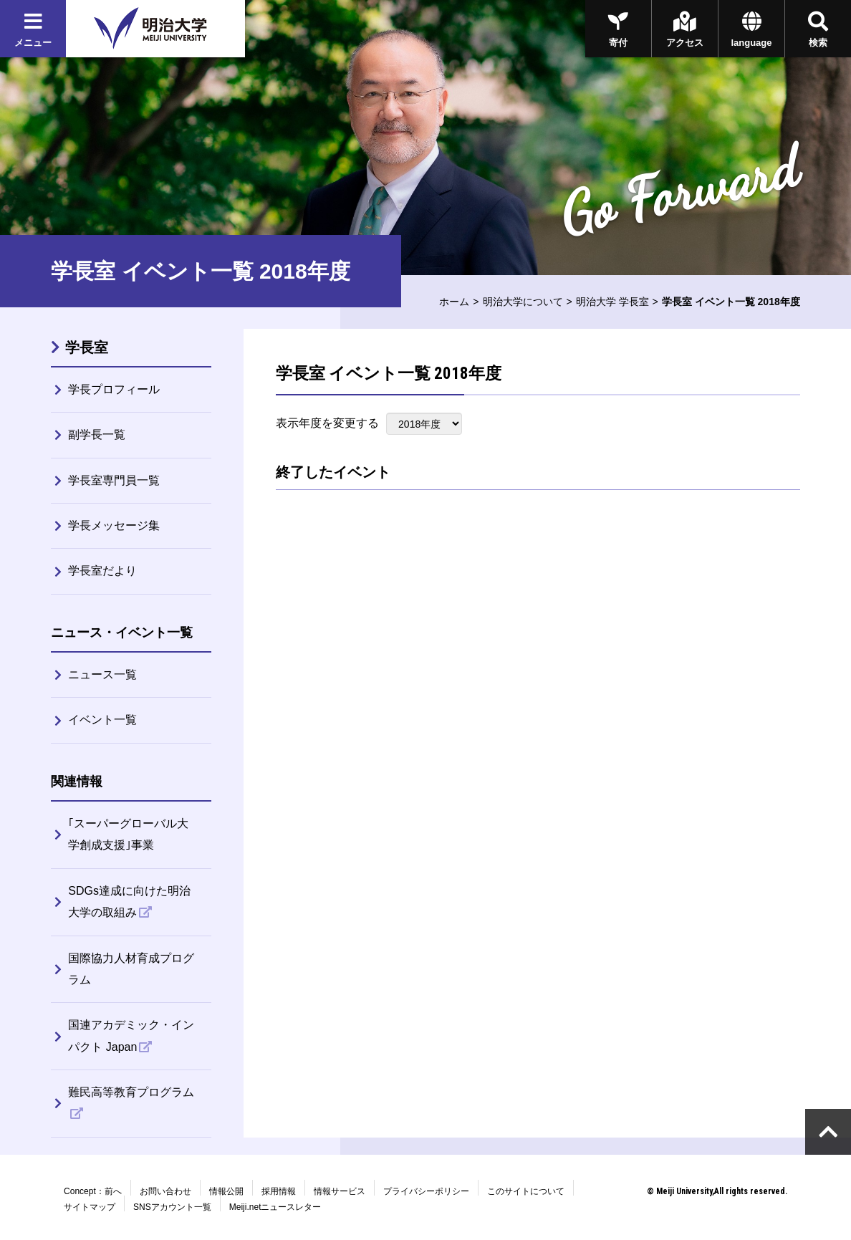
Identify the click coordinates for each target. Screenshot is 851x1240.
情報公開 (226, 1191)
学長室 (86, 347)
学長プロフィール (114, 389)
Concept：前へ (93, 1191)
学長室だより (102, 570)
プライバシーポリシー (426, 1191)
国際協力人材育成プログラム (131, 969)
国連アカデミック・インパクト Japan (131, 1035)
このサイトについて (525, 1191)
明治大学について (523, 301)
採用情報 (278, 1191)
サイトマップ (89, 1207)
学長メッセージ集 (114, 525)
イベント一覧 (102, 719)
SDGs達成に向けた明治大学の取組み (129, 901)
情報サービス (339, 1191)
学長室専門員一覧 (114, 480)
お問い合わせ (165, 1191)
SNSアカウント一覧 (172, 1207)
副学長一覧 (96, 434)
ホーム (454, 301)
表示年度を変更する (327, 423)
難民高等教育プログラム (131, 1092)
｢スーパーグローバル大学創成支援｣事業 (128, 834)
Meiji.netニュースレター (275, 1207)
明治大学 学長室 (612, 301)
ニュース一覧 (102, 674)
